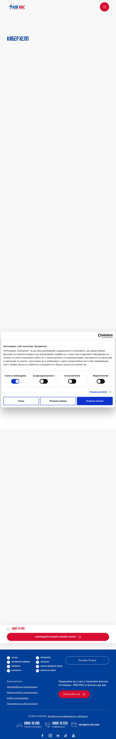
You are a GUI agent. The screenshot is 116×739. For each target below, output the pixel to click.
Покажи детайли (98, 392)
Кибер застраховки (17, 684)
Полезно (44, 648)
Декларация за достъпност (22, 690)
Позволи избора (58, 401)
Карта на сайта (48, 657)
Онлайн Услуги (87, 646)
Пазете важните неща (51, 652)
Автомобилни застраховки (22, 673)
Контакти (16, 657)
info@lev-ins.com (89, 711)
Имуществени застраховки (22, 678)
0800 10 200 (16, 615)
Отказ (21, 401)
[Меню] (104, 6)
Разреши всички (95, 401)
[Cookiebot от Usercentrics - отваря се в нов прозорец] (100, 336)
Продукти (45, 644)
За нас (14, 644)
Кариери (15, 652)
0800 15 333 (60, 710)
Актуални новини (20, 648)
